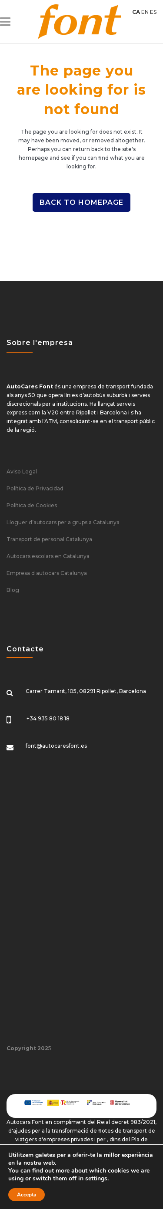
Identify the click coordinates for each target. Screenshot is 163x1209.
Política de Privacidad (35, 488)
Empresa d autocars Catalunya (47, 573)
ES (153, 12)
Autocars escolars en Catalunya (48, 556)
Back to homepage (81, 202)
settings (96, 1179)
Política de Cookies (32, 505)
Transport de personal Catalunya (49, 539)
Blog (13, 590)
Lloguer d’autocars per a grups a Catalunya (63, 522)
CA (136, 12)
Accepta (26, 1194)
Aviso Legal (22, 471)
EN (145, 12)
